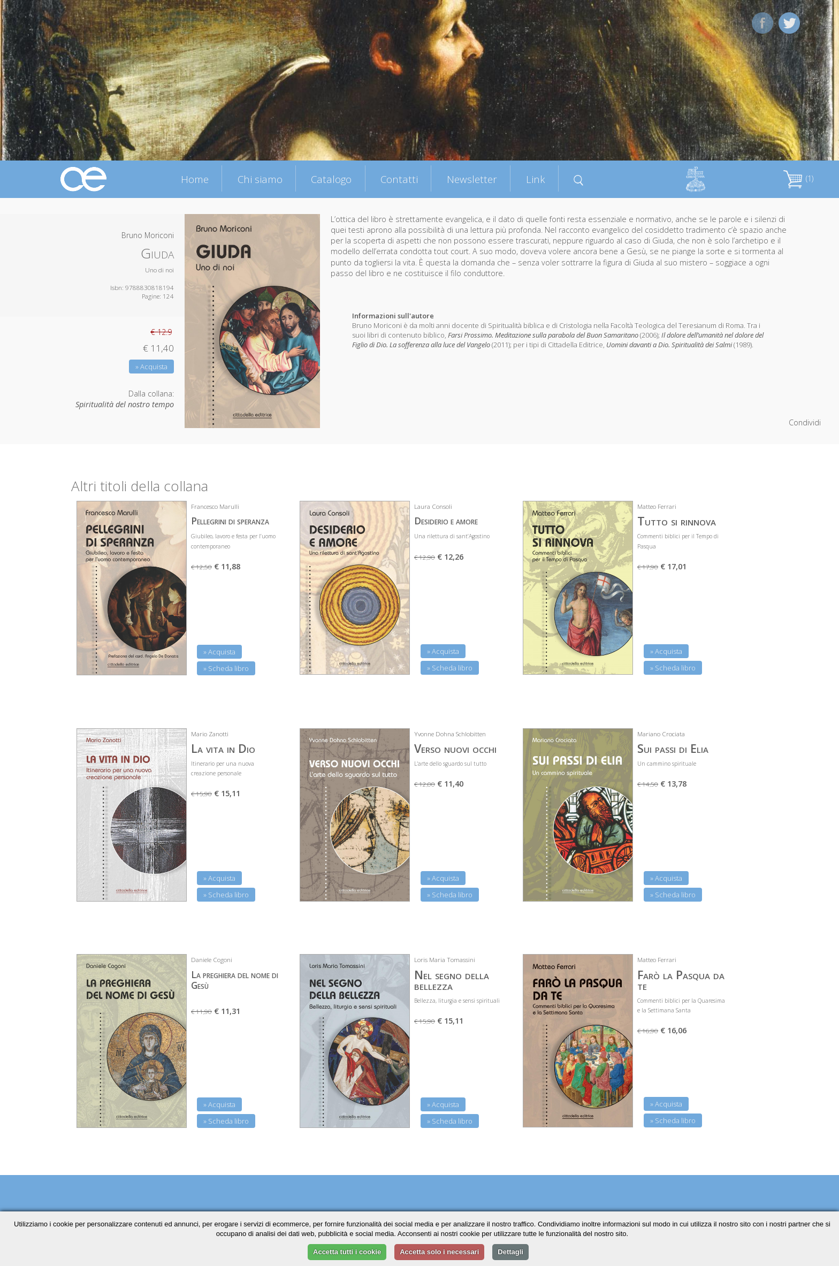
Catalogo (331, 179)
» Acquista (151, 366)
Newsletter (472, 179)
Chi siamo (260, 179)
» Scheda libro (226, 668)
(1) (798, 178)
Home (195, 179)
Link (535, 179)
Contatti (399, 179)
